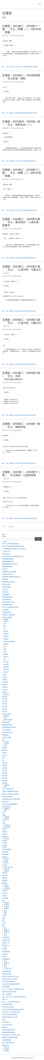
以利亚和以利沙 (6, 971)
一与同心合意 (6, 551)
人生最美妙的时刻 (7, 719)
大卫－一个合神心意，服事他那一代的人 (13, 989)
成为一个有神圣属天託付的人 (10, 607)
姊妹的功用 (5, 801)
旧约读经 (4, 954)
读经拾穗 (5, 667)
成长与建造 (7, 827)
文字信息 (4, 704)
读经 (5, 947)
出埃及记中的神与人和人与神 (10, 976)
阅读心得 (6, 1047)
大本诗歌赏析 (6, 937)
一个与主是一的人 (7, 969)
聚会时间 (6, 930)
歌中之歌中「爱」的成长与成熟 (11, 1012)
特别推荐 (6, 904)
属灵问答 (5, 631)
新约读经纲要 (6, 951)
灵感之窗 (5, 672)
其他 (3, 758)
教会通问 (5, 636)
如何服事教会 (6, 594)
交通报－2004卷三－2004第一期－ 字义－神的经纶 (21, 425)
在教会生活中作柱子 (8, 574)
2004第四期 (18, 113)
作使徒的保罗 (6, 554)
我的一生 (4, 999)
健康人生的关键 (6, 974)
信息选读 (5, 621)
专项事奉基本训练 (7, 597)
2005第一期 (18, 161)
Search (4, 536)
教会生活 (4, 763)
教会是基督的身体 (7, 1004)
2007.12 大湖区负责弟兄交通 (10, 543)
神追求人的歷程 (6, 737)
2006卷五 (5, 684)
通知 (5, 965)
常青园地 (6, 817)
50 (9, 526)
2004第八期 (18, 311)
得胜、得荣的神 (6, 994)
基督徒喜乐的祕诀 (7, 725)
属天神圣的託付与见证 (8, 602)
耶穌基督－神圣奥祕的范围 (9, 1037)
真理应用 (4, 773)
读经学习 (4, 956)
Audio (4, 820)
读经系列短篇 (6, 959)
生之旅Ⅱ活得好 (6, 730)
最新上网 (4, 875)
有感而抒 (5, 639)
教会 (5, 847)
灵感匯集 (6, 1050)
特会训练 (6, 906)
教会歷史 (5, 634)
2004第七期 (18, 364)
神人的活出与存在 (7, 1024)
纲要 (5, 928)
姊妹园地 (6, 808)
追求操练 (4, 780)
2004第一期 (18, 463)
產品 (5, 910)
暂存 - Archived (8, 867)
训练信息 (4, 709)
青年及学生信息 (6, 714)
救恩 (3, 918)
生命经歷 (4, 768)
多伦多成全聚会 (6, 587)
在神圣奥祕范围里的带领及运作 (11, 576)
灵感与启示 (7, 888)
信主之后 (4, 829)
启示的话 (4, 890)
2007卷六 (5, 687)
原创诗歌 (6, 744)
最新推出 (6, 871)
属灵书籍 (4, 698)
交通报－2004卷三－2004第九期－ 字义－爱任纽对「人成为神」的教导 (21, 222)
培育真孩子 (5, 579)
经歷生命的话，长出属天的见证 (11, 1035)
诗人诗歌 (5, 662)
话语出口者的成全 (7, 617)
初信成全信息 (6, 722)
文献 (3, 812)
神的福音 (4, 1027)
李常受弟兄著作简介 (8, 641)
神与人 (4, 923)
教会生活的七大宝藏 (8, 1007)
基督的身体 (5, 854)
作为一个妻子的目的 (8, 789)
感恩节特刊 (7, 825)
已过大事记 (5, 862)
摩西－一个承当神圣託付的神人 (11, 1002)
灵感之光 (4, 895)
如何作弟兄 (5, 592)
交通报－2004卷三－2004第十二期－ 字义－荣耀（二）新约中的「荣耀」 (21, 173)
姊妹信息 (4, 696)
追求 (5, 961)
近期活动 (4, 865)
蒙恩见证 (6, 932)
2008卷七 (5, 690)
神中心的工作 (6, 1022)
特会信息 (4, 706)
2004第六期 (18, 415)
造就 (5, 967)
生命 (4, 646)
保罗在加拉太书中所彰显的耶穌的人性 (13, 556)
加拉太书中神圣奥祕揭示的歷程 (11, 984)
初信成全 (6, 742)
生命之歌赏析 (6, 940)
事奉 (5, 542)
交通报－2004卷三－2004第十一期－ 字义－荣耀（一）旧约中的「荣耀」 (21, 29)
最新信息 (4, 878)
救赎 (3, 921)
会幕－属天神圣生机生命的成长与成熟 (13, 1009)
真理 (4, 649)
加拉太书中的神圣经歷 (8, 981)
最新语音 (4, 883)
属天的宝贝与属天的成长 (9, 991)
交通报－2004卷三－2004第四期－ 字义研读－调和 (21, 76)
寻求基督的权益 (6, 599)
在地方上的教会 (6, 849)
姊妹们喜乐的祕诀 (7, 796)
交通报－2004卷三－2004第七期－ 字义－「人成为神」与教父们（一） (21, 323)
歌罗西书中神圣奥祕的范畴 (9, 1014)
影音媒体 (6, 819)
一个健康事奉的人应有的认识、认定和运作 (14, 548)
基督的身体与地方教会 (8, 582)
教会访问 (6, 859)
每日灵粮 (4, 843)
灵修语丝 (4, 845)
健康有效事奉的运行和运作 (9, 564)
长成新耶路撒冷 (6, 1040)
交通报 (25, 66)
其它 (3, 760)
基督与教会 (5, 852)
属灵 (5, 810)
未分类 (6, 885)
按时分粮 (6, 838)
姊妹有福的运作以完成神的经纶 (11, 799)
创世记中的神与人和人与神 (9, 979)
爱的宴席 (6, 902)
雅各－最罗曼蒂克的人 (8, 1042)
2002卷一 (5, 674)
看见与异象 (5, 898)
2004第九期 (18, 258)
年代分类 (4, 701)
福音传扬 (4, 775)
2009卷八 (5, 692)
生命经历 (4, 770)
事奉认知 (4, 747)
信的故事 (6, 716)
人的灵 (4, 916)
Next (12, 526)
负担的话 (5, 669)
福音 (4, 651)
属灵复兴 (4, 831)
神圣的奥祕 (5, 735)
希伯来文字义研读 (33, 66)
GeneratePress (29, 1057)
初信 (4, 623)
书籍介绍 (6, 869)
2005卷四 (11, 161)
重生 (3, 740)
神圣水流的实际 (6, 612)
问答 (5, 745)
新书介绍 (4, 873)
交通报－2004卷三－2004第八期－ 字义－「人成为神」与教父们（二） (21, 269)
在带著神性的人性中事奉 (9, 571)
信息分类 (6, 694)
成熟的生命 (5, 836)
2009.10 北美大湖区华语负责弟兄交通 (13, 546)
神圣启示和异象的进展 (8, 1032)
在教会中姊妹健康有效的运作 (10, 791)
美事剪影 (5, 654)
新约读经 (4, 949)
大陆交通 (4, 589)
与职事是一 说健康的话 (8, 615)
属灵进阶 (4, 834)
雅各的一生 (5, 1045)
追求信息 (4, 711)
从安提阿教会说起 (7, 604)
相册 (5, 912)
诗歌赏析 (5, 664)
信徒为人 (4, 752)
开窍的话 (4, 893)
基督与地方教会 (6, 584)
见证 (4, 659)
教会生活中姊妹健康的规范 (9, 804)
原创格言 (4, 840)
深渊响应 (5, 644)
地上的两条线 (6, 986)
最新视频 (4, 880)
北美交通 (4, 569)
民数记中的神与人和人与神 (9, 1017)
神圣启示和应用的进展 (8, 1030)
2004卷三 (11, 66)
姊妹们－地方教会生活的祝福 (10, 794)
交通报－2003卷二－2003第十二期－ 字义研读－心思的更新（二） (21, 475)
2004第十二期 (19, 210)
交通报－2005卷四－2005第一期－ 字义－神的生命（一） (21, 123)
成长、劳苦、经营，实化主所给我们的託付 (14, 997)
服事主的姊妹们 (6, 806)
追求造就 (6, 963)
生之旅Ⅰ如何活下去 (7, 732)
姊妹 (4, 626)
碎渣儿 (4, 1019)
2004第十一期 (19, 66)
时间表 (6, 861)
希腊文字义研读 (31, 161)
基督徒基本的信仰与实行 (9, 727)
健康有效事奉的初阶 (8, 559)
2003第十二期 (19, 518)
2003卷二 (11, 518)
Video (4, 823)
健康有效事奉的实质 (8, 561)
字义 (6, 66)
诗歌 (3, 901)
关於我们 (6, 1049)
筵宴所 (4, 815)
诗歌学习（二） (6, 945)
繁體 (3, 534)
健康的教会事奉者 (7, 566)
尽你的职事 (5, 609)
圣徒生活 (5, 657)
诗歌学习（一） (6, 942)
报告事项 (6, 785)
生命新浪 (6, 908)
